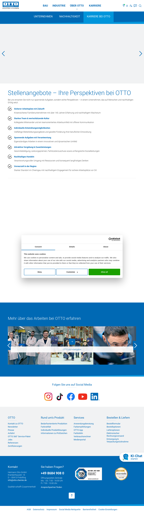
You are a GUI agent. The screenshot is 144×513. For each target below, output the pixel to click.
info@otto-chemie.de (17, 480)
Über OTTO (77, 5)
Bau (45, 5)
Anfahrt (11, 433)
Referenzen (13, 443)
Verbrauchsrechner (82, 436)
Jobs (10, 439)
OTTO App (78, 430)
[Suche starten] (140, 5)
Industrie (58, 5)
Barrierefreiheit (89, 509)
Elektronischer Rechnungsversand (115, 434)
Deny (40, 272)
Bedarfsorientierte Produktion (54, 423)
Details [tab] (72, 247)
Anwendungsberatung (84, 423)
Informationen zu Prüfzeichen (54, 433)
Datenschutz (38, 509)
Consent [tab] (38, 247)
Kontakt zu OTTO (15, 423)
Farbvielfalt (46, 427)
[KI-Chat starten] (131, 457)
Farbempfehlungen (82, 427)
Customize (72, 272)
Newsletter (13, 427)
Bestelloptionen (114, 427)
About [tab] (105, 247)
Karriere (95, 5)
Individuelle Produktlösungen (54, 430)
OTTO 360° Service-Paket (19, 436)
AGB (29, 509)
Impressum (52, 509)
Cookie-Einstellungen (107, 509)
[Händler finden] (124, 5)
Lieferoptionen (113, 430)
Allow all (104, 272)
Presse (11, 430)
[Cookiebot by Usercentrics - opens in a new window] (110, 239)
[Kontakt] (131, 6)
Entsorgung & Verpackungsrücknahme (117, 440)
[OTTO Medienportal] (127, 6)
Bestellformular (113, 423)
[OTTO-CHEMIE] (10, 5)
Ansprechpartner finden (51, 487)
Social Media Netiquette (70, 509)
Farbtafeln (78, 433)
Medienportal (80, 439)
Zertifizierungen (15, 446)
